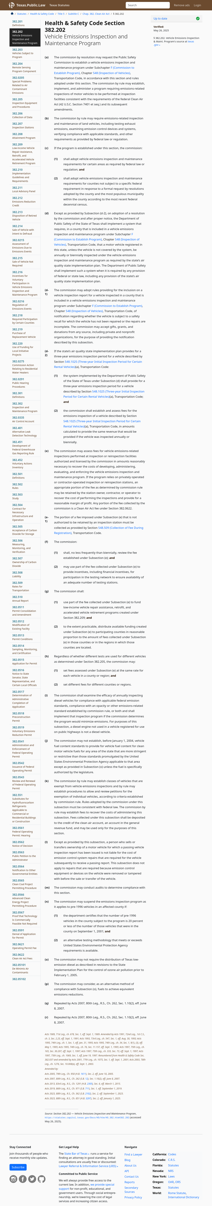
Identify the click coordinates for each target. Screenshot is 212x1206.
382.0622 (22, 956)
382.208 (23, 135)
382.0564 (24, 870)
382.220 (22, 349)
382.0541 (23, 748)
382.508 (17, 574)
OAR (171, 1182)
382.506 (21, 546)
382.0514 (25, 649)
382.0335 (23, 419)
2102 (87, 1093)
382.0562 (22, 843)
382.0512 (21, 625)
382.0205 (21, 85)
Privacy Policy (133, 1197)
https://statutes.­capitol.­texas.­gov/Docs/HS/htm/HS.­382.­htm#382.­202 (87, 1118)
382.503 (17, 496)
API (127, 1171)
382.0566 (24, 900)
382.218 (25, 319)
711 (87, 1088)
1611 (83, 1073)
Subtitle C (73, 13)
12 (86, 1078)
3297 (88, 1098)
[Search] (148, 5)
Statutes (21, 13)
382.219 (24, 333)
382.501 (18, 475)
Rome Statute (177, 1193)
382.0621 (24, 946)
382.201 (18, 23)
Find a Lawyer (133, 1154)
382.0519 (23, 731)
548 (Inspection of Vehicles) (111, 73)
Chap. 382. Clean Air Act (96, 13)
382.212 (23, 201)
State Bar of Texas (75, 1153)
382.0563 (24, 855)
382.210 (21, 175)
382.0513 (22, 637)
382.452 (22, 463)
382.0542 (23, 766)
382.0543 (24, 782)
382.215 (22, 261)
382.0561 (22, 831)
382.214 (23, 229)
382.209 (23, 154)
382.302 (24, 407)
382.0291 (20, 382)
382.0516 (24, 677)
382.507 (24, 562)
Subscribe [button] (18, 1167)
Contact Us (132, 1176)
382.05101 (20, 968)
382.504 (22, 512)
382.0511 (24, 610)
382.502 (17, 486)
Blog (127, 1160)
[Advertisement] (176, 106)
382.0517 (22, 699)
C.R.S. (171, 1160)
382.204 (24, 67)
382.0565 (24, 884)
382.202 (24, 37)
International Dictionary (183, 1197)
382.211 (23, 189)
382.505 (24, 530)
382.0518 (21, 717)
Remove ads (182, 5)
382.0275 (25, 366)
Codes (172, 1154)
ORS (178, 1182)
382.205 (24, 102)
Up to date (160, 18)
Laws (171, 1176)
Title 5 (61, 13)
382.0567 (24, 918)
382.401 (24, 431)
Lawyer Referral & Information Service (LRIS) (87, 1166)
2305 (89, 1083)
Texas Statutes (59, 5)
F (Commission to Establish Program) (117, 306)
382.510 (20, 598)
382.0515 (24, 661)
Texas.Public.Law (30, 5)
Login (197, 5)
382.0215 (22, 245)
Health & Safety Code (42, 13)
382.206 (22, 115)
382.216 (24, 283)
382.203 (22, 53)
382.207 (23, 125)
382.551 (24, 808)
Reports (130, 1182)
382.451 (23, 447)
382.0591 (24, 933)
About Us (130, 1165)
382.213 (24, 215)
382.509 (20, 586)
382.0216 (22, 304)
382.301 (18, 395)
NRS (170, 1171)
